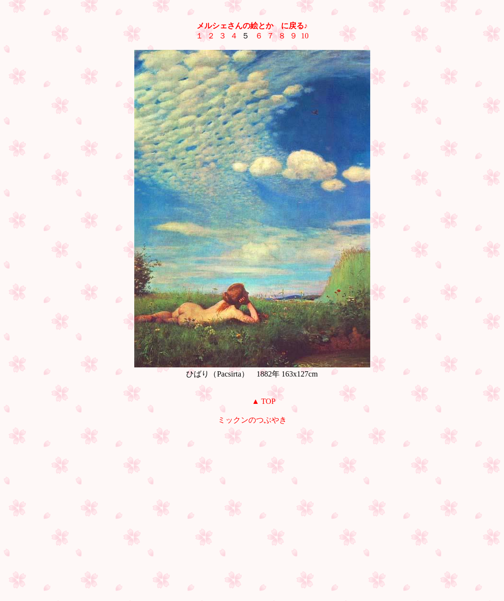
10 (305, 36)
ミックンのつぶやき (252, 420)
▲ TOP (263, 401)
